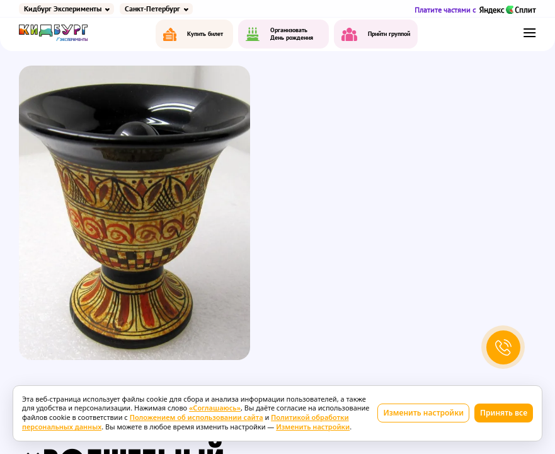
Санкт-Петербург (152, 8)
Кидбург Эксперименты (62, 8)
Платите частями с (475, 10)
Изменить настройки (423, 412)
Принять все (503, 412)
